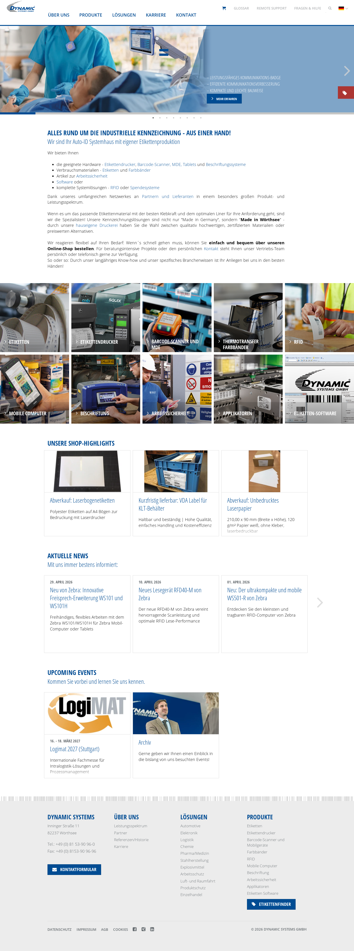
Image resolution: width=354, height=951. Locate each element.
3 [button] (167, 118)
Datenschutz (59, 929)
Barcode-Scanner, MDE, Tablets (166, 164)
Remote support (272, 8)
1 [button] (153, 118)
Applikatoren (258, 886)
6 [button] (187, 118)
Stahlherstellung (194, 860)
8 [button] (201, 118)
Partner (120, 832)
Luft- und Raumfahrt (197, 881)
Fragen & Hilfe (307, 8)
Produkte (90, 15)
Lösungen (124, 15)
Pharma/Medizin (194, 853)
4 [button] (173, 118)
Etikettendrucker (120, 164)
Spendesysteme (145, 187)
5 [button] (180, 118)
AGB (104, 929)
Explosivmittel (192, 867)
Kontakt (186, 15)
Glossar (241, 8)
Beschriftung (258, 872)
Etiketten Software (262, 893)
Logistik (187, 839)
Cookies (120, 929)
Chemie (187, 846)
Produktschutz (193, 887)
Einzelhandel (191, 894)
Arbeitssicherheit (91, 176)
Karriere (156, 15)
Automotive (190, 825)
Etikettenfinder (271, 904)
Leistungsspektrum (130, 825)
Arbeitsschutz (192, 874)
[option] (177, 70)
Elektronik (188, 832)
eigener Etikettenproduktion (151, 141)
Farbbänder (140, 170)
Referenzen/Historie (131, 839)
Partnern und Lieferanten (168, 196)
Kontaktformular (74, 869)
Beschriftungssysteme (226, 164)
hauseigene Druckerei (97, 225)
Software (65, 182)
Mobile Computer (262, 865)
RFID (114, 187)
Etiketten (110, 170)
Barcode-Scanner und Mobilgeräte (265, 842)
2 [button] (160, 118)
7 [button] (194, 118)
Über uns (58, 15)
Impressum (86, 929)
